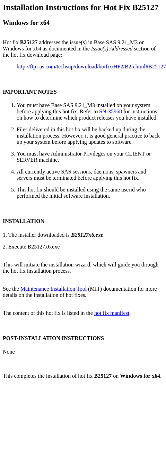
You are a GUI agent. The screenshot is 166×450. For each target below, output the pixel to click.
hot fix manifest (111, 313)
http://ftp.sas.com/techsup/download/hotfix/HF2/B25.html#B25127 (91, 66)
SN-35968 (110, 111)
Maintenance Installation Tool (53, 289)
